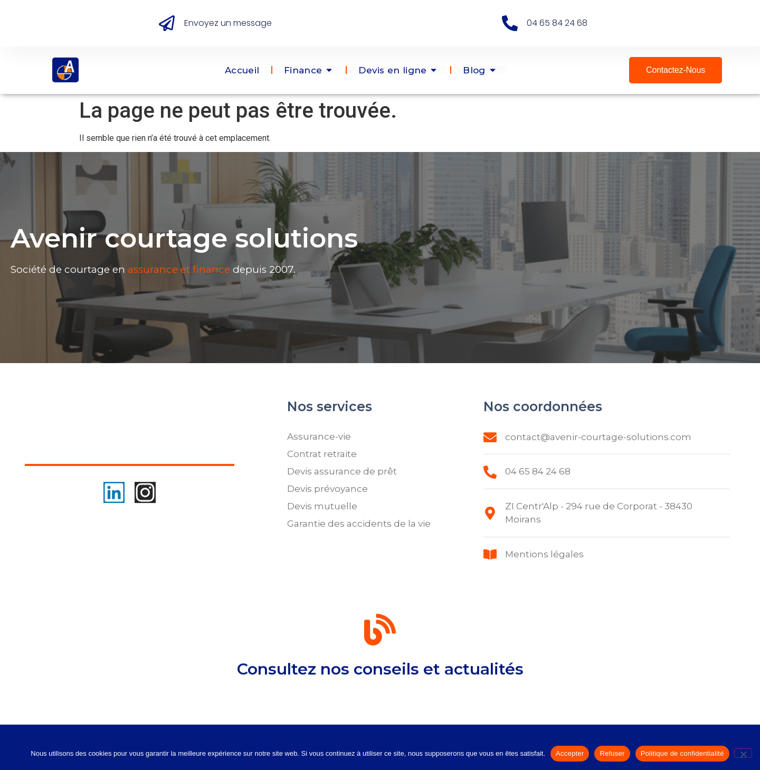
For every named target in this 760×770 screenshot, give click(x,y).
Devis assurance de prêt (342, 471)
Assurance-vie (319, 436)
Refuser (612, 753)
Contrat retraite (322, 454)
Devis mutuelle (322, 506)
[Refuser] (743, 753)
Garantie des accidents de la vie (359, 523)
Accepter (570, 753)
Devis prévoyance (327, 488)
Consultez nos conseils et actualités (380, 679)
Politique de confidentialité (682, 753)
